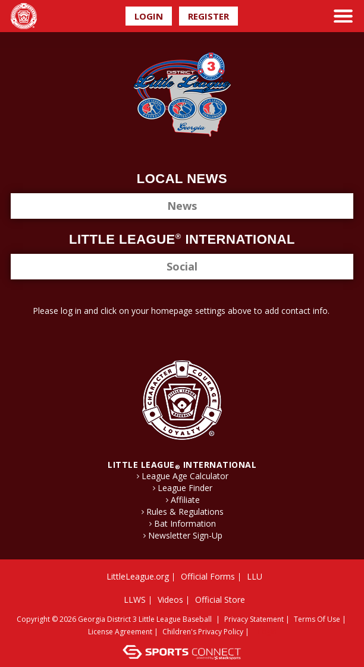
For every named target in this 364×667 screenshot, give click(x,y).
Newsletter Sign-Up (185, 535)
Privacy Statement (254, 619)
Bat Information (185, 523)
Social (182, 266)
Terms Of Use (317, 619)
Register (208, 16)
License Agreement (120, 632)
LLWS (135, 599)
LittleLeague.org (137, 576)
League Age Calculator (185, 476)
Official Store (220, 599)
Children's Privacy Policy (202, 632)
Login (148, 16)
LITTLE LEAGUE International (182, 464)
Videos (170, 599)
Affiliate (185, 500)
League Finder (185, 488)
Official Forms (208, 576)
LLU (254, 576)
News (182, 206)
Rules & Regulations (185, 511)
